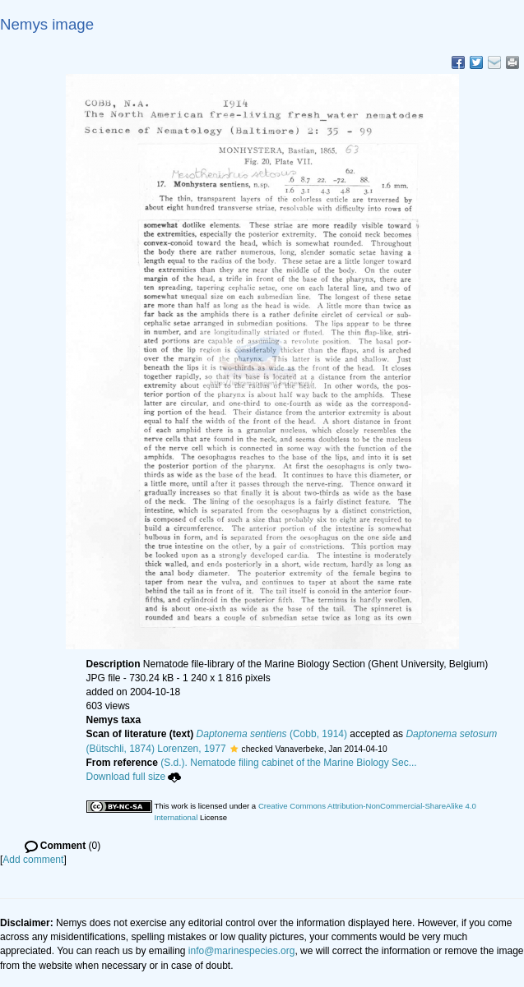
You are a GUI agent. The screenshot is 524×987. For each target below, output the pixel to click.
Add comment (32, 859)
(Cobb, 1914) (272, 734)
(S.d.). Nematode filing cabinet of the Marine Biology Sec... (288, 762)
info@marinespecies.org (241, 951)
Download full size (134, 776)
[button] (234, 749)
